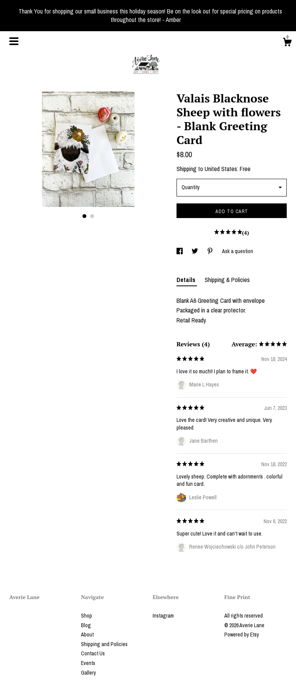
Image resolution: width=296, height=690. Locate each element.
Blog (86, 625)
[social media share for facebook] (180, 251)
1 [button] (84, 216)
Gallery (88, 672)
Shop (86, 615)
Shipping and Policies (104, 644)
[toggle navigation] (13, 41)
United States (221, 169)
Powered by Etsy (241, 634)
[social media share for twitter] (195, 251)
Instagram (163, 615)
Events (88, 663)
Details (187, 279)
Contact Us (93, 653)
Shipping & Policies (227, 279)
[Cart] (287, 43)
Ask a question (237, 251)
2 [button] (92, 216)
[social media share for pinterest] (210, 251)
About (87, 634)
